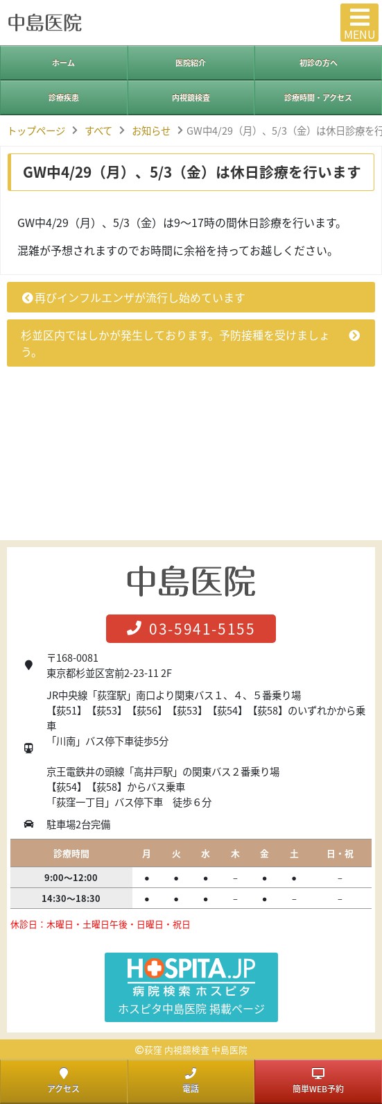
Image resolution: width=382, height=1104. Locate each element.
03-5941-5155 (191, 628)
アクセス (63, 1081)
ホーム (63, 63)
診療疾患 (64, 97)
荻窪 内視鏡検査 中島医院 (196, 1049)
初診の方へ (318, 63)
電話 (190, 1081)
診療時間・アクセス (318, 97)
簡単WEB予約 (318, 1081)
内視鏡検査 (191, 97)
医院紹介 (190, 63)
